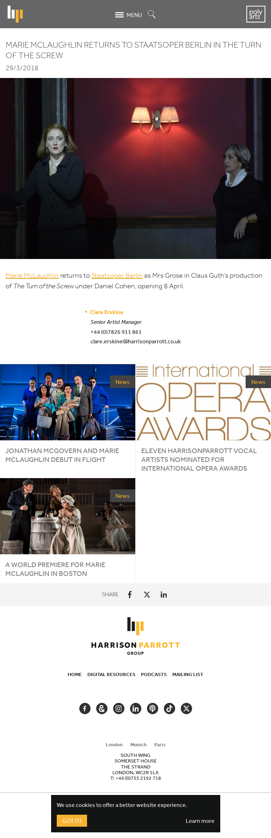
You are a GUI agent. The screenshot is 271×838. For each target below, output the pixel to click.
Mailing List (187, 674)
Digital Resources (111, 674)
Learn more (200, 821)
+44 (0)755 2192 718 (138, 778)
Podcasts (154, 674)
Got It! (71, 820)
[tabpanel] (136, 766)
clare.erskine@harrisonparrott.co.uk (136, 341)
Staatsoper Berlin (117, 275)
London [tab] (114, 744)
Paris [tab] (160, 744)
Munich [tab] (138, 744)
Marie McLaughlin (32, 275)
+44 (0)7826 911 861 (116, 331)
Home (75, 674)
